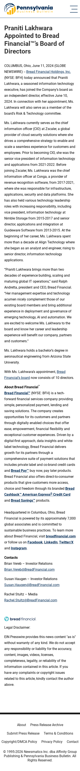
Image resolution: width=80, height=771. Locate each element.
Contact (73, 742)
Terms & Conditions (58, 733)
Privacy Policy (52, 742)
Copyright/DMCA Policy (19, 742)
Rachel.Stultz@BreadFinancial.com (30, 600)
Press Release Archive (46, 725)
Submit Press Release (23, 733)
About (21, 725)
